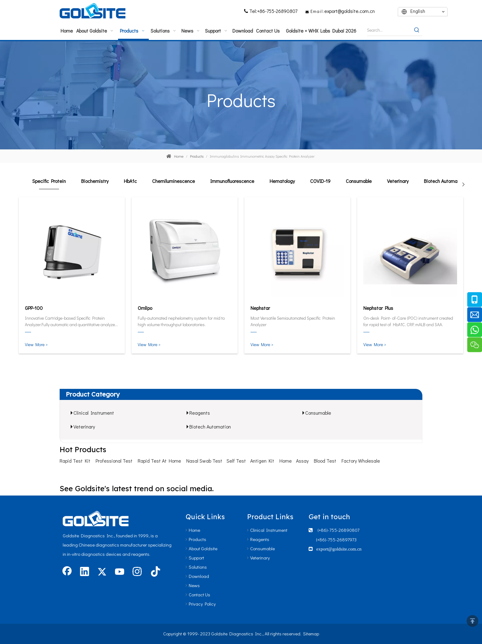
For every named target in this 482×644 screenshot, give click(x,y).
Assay (302, 460)
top (472, 621)
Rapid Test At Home (159, 460)
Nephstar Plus (378, 308)
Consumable (359, 181)
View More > (36, 344)
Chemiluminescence (173, 181)
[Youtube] (119, 572)
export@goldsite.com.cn (349, 11)
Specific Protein (49, 181)
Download (199, 576)
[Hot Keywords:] (416, 30)
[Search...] (389, 30)
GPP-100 (34, 308)
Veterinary (398, 181)
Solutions (198, 567)
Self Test (236, 460)
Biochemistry (95, 181)
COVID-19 (320, 181)
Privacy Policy (202, 604)
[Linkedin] (84, 572)
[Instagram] (137, 572)
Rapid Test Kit (75, 460)
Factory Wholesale (361, 460)
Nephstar (260, 308)
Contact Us (199, 594)
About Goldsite (203, 548)
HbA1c (130, 181)
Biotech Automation (444, 181)
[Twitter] (102, 572)
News (194, 585)
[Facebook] (67, 572)
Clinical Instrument (93, 412)
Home (285, 460)
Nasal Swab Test (204, 460)
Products (197, 539)
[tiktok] (154, 572)
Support (196, 558)
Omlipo (145, 308)
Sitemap (311, 633)
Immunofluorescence (232, 181)
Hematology (282, 181)
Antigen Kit (262, 460)
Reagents (199, 412)
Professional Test (114, 460)
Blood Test (325, 460)
